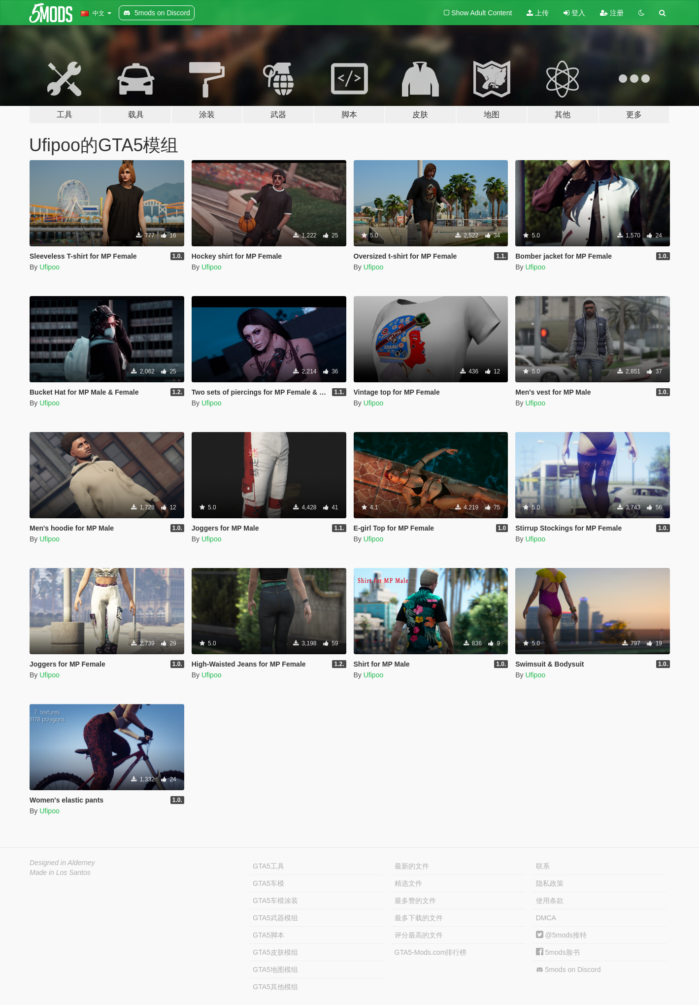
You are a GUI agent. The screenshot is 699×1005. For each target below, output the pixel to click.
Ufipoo (49, 267)
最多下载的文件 (419, 918)
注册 (612, 13)
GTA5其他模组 (275, 987)
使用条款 (550, 900)
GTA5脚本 (268, 935)
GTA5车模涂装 (275, 900)
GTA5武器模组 (275, 918)
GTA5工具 (268, 866)
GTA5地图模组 (275, 969)
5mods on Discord (568, 970)
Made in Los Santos (60, 872)
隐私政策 (550, 883)
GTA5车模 (268, 883)
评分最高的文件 (419, 935)
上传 (538, 13)
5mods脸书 (558, 952)
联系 (543, 866)
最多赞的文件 (415, 900)
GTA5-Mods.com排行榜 (431, 952)
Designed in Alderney (62, 863)
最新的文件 (412, 866)
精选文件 (408, 883)
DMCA (546, 918)
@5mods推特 (561, 935)
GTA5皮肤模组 (275, 952)
